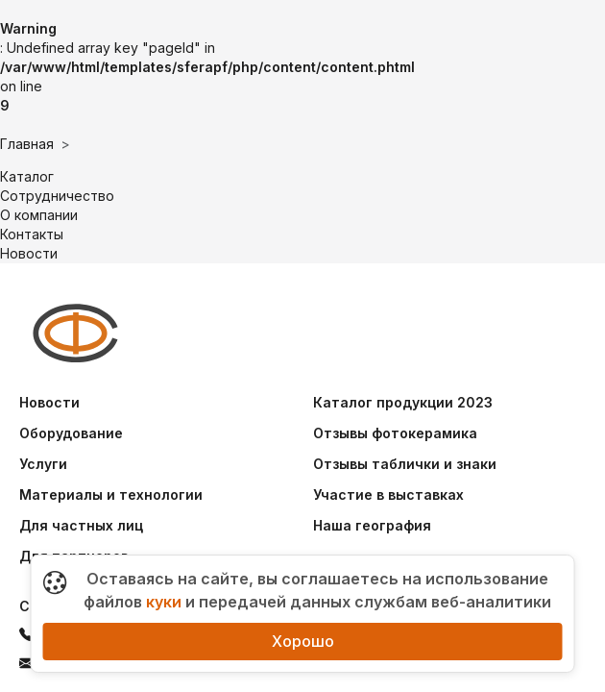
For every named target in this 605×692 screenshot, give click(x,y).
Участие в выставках (388, 494)
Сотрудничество (57, 195)
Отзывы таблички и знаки (404, 464)
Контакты (31, 234)
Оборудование (71, 433)
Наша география (372, 525)
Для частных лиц (81, 525)
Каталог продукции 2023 (403, 402)
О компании (39, 215)
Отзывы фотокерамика (395, 433)
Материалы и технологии (111, 494)
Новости (29, 253)
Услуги (43, 464)
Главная (27, 144)
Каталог (27, 176)
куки (164, 601)
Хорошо (303, 641)
